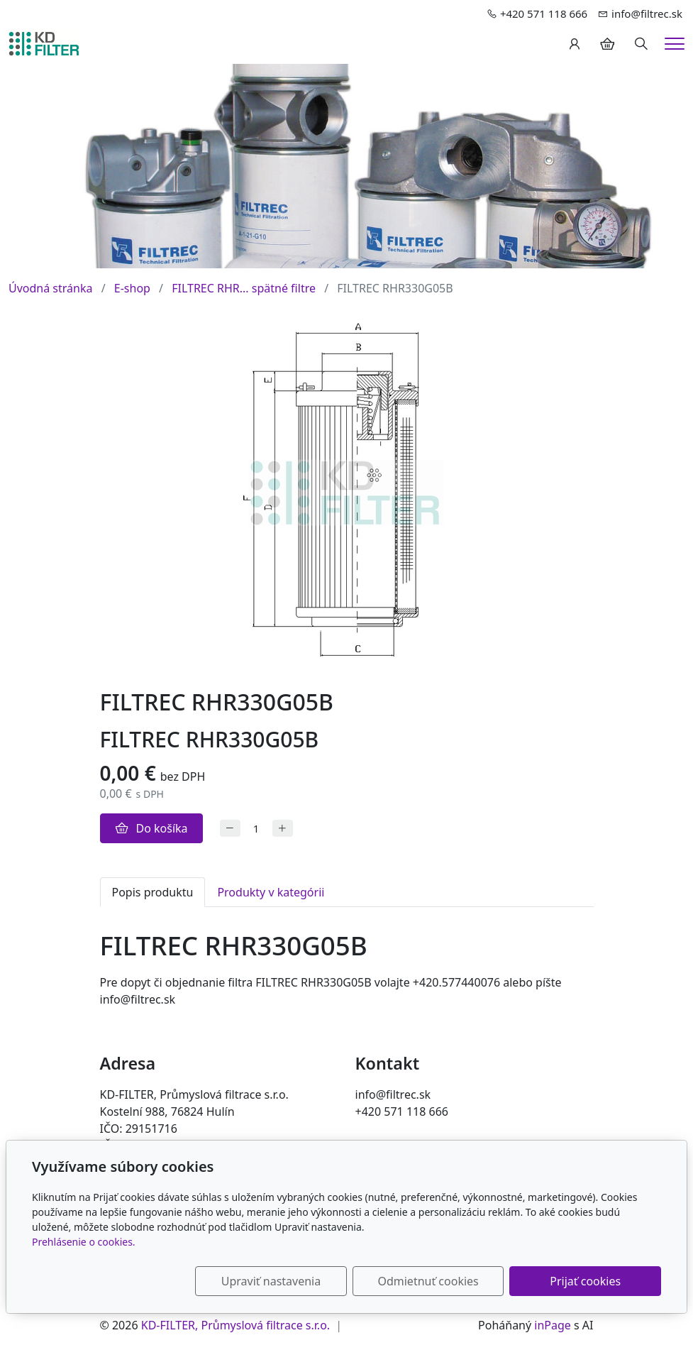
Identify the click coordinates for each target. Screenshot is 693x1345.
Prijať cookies (593, 1281)
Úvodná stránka (50, 288)
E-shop (132, 288)
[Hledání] (641, 44)
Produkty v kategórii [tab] (270, 892)
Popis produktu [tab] (153, 892)
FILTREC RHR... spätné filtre (244, 288)
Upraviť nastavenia (309, 1281)
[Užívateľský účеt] (574, 44)
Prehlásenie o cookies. (83, 1241)
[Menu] (674, 44)
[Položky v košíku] (607, 44)
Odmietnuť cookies (451, 1281)
